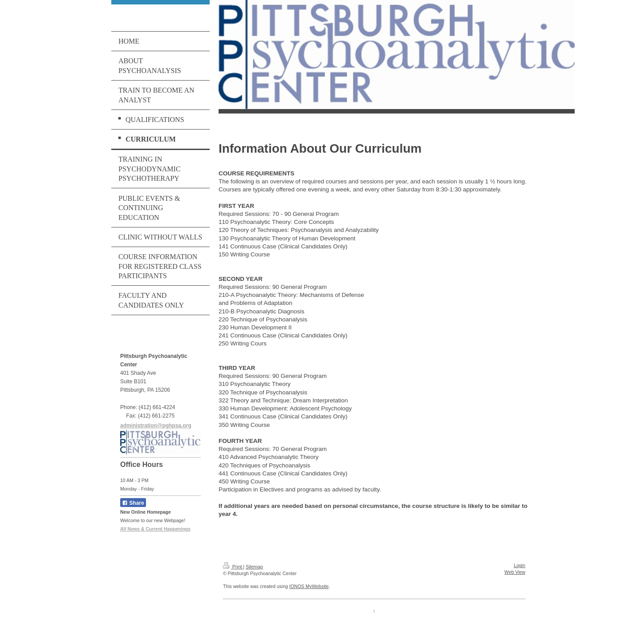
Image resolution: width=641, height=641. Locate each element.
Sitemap (254, 566)
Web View (514, 572)
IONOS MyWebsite (309, 586)
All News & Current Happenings (155, 528)
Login (519, 565)
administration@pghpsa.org (155, 425)
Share (133, 503)
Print (233, 566)
